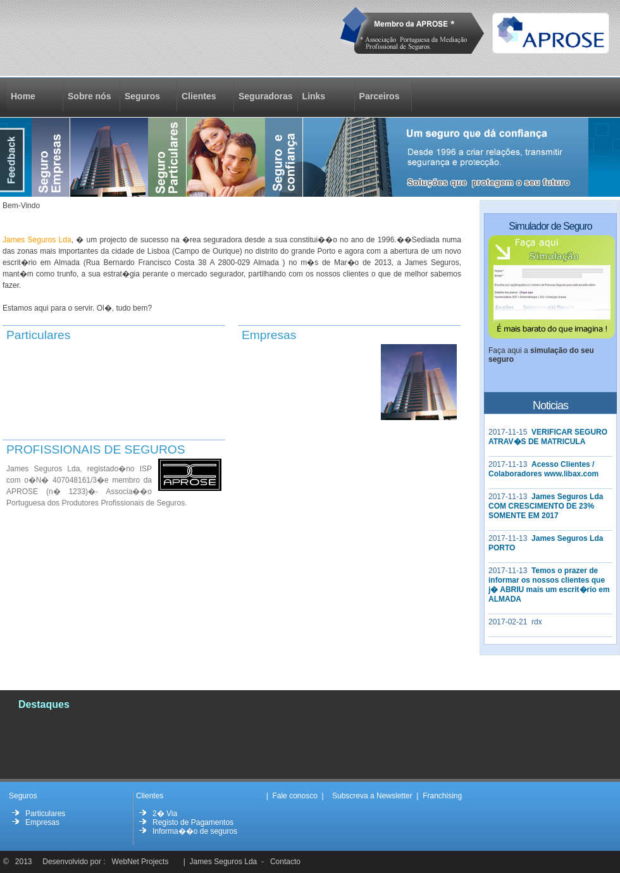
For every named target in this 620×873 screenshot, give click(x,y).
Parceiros (379, 96)
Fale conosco (294, 795)
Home (30, 96)
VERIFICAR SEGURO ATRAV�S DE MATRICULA (547, 437)
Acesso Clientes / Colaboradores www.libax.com (543, 469)
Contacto (285, 861)
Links (314, 96)
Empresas (42, 822)
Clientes (199, 96)
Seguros (142, 96)
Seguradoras (266, 96)
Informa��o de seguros (194, 831)
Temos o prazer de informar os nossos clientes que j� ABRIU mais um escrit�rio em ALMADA (549, 585)
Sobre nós (89, 96)
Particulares (45, 813)
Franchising (442, 795)
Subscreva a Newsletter (372, 795)
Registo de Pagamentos (192, 822)
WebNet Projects (140, 861)
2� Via (164, 813)
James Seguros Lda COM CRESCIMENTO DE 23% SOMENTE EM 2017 (545, 506)
